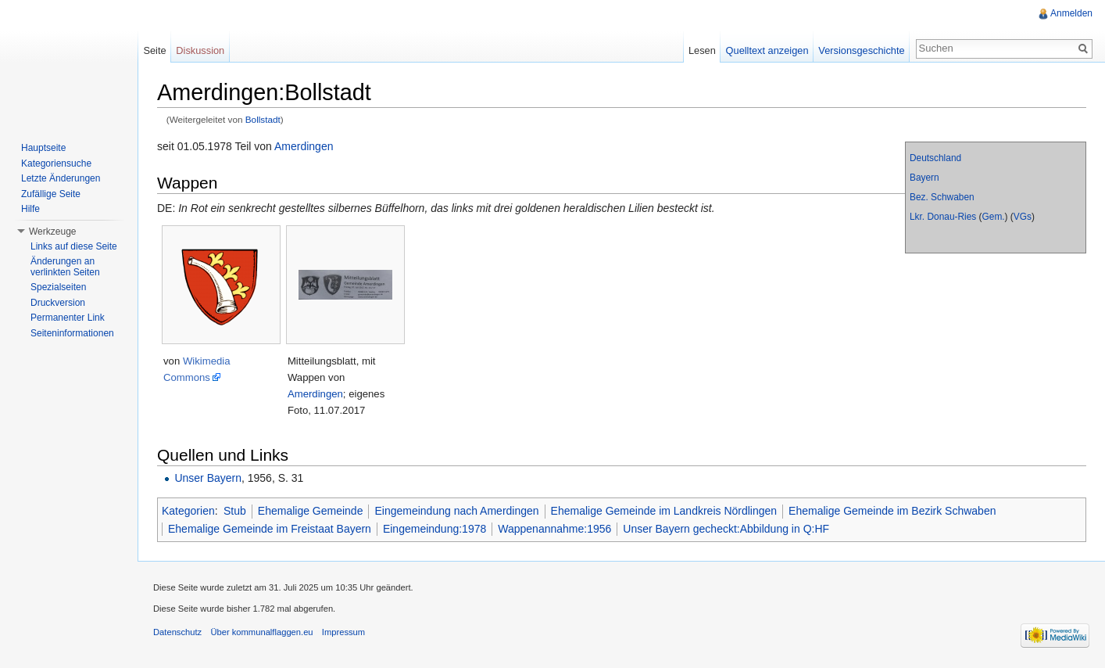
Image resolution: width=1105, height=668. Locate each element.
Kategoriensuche (56, 163)
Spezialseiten (58, 287)
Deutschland (935, 158)
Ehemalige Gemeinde (310, 511)
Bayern (924, 177)
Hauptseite (43, 147)
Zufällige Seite (50, 194)
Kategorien (188, 511)
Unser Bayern (207, 478)
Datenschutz (177, 632)
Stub (235, 511)
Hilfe (30, 208)
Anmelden (1071, 13)
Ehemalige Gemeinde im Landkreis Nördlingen (664, 511)
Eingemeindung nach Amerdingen (456, 511)
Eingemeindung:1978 (434, 529)
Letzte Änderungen (60, 178)
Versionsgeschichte (861, 50)
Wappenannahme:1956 (554, 529)
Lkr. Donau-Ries (943, 216)
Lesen (702, 50)
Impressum (343, 632)
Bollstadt (263, 119)
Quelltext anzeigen (767, 50)
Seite (154, 50)
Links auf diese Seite (73, 246)
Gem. (993, 216)
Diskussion (200, 50)
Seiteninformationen (72, 333)
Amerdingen (304, 146)
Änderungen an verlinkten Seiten (65, 267)
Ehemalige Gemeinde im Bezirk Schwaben (892, 511)
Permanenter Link (67, 317)
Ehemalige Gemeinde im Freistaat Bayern (269, 529)
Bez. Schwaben (942, 197)
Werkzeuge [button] (52, 231)
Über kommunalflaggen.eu (261, 632)
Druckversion (57, 302)
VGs (1023, 216)
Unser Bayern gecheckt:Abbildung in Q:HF (726, 529)
